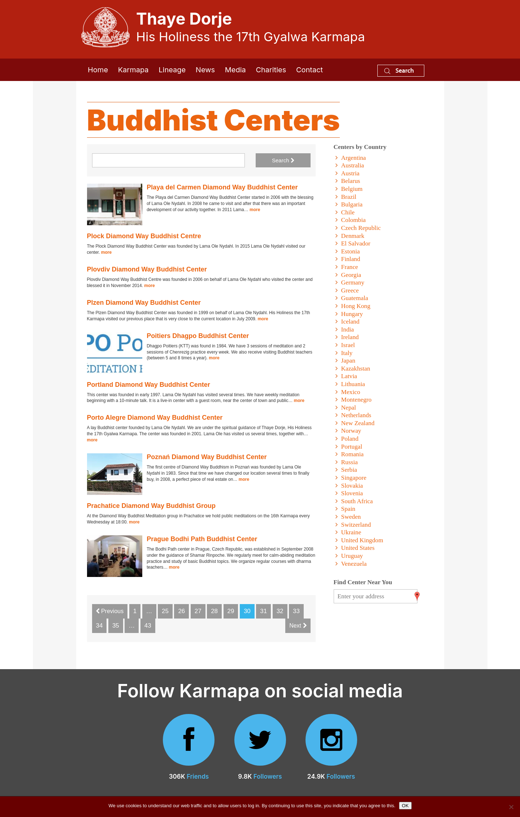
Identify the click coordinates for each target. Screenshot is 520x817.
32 (280, 611)
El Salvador (355, 243)
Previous (110, 611)
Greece (350, 290)
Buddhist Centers (213, 119)
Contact (309, 69)
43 (147, 625)
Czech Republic (361, 227)
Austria (350, 173)
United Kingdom (362, 540)
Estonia (350, 251)
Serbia (349, 469)
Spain (348, 508)
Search (399, 70)
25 (165, 611)
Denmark (352, 235)
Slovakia (352, 485)
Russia (349, 462)
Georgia (351, 274)
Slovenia (352, 493)
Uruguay (352, 555)
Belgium (352, 188)
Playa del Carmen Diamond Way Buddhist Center (222, 187)
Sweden (351, 516)
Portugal (352, 446)
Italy (347, 353)
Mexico (350, 392)
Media (235, 69)
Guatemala (354, 298)
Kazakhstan (355, 368)
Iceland (350, 321)
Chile (348, 212)
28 (214, 611)
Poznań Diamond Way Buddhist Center (206, 457)
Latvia (349, 376)
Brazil (348, 196)
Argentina (353, 157)
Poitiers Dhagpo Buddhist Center (198, 335)
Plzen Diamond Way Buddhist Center (144, 302)
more (255, 209)
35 (115, 625)
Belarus (350, 180)
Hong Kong (355, 306)
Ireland (350, 337)
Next (297, 626)
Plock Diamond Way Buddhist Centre (144, 236)
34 (99, 625)
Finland (350, 259)
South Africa (357, 501)
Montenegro (356, 399)
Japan (348, 360)
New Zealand (358, 423)
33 (296, 611)
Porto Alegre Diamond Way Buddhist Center (155, 417)
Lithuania (353, 384)
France (349, 267)
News (205, 69)
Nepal (348, 407)
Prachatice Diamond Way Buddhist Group (151, 505)
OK (405, 805)
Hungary (352, 314)
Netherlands (356, 415)
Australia (352, 165)
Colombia (353, 220)
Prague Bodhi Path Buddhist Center (202, 539)
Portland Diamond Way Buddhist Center (148, 384)
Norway (351, 430)
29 (231, 611)
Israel (348, 345)
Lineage (172, 69)
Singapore (354, 477)
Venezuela (354, 563)
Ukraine (351, 532)
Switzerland (356, 524)
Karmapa (133, 69)
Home (98, 69)
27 (198, 611)
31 (263, 611)
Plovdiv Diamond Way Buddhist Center (147, 269)
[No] (511, 806)
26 (181, 611)
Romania (352, 454)
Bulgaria (352, 204)
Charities (271, 69)
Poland (350, 438)
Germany (352, 282)
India (347, 329)
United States (358, 547)
